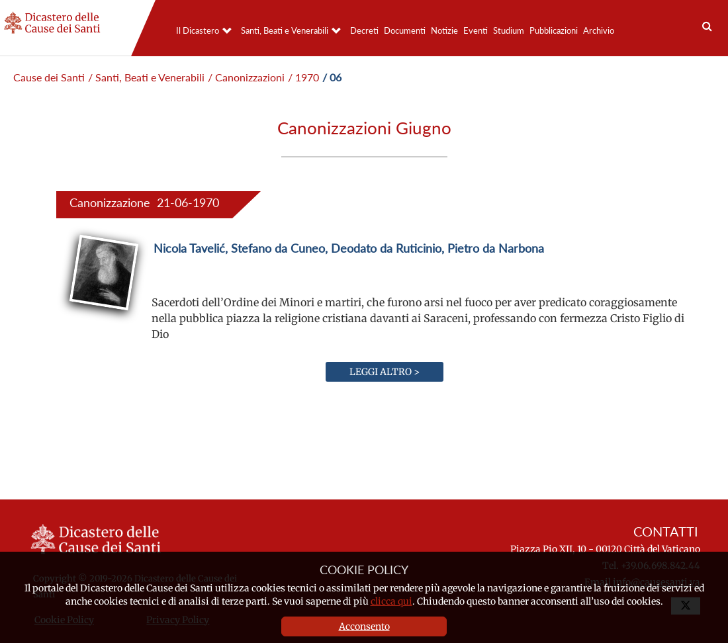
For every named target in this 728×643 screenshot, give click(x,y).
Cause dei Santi (49, 77)
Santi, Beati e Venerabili (284, 30)
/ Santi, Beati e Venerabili (146, 77)
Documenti (405, 30)
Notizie (444, 30)
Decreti (364, 30)
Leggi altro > (384, 372)
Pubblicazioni (553, 30)
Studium (508, 30)
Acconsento (364, 626)
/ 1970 (303, 77)
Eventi (475, 30)
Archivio (598, 30)
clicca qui (391, 601)
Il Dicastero (197, 30)
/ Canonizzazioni (246, 77)
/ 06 (331, 77)
